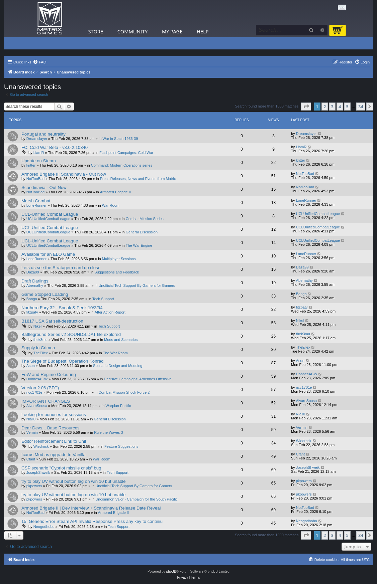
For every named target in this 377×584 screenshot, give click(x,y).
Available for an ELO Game (48, 254)
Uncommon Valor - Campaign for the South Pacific (136, 499)
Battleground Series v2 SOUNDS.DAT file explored (71, 334)
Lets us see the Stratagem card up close (60, 267)
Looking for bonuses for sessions (53, 414)
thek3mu (40, 340)
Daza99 (32, 272)
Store (95, 31)
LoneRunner (36, 205)
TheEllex (40, 353)
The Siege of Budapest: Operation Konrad (62, 361)
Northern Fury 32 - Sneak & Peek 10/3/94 (62, 307)
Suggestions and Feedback (116, 272)
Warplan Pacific (118, 406)
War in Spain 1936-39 (120, 139)
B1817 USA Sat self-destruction (52, 321)
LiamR (38, 153)
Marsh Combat (35, 200)
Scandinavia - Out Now (44, 187)
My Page (172, 31)
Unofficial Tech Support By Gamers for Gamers (136, 285)
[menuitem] (39, 62)
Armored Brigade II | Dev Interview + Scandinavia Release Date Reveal (91, 508)
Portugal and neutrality (43, 134)
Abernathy (34, 285)
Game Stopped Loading (44, 294)
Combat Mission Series (145, 219)
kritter (31, 165)
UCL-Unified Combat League (49, 214)
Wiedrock (41, 446)
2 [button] (324, 107)
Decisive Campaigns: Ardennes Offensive (137, 379)
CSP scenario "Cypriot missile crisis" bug (61, 467)
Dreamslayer (36, 139)
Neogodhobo (44, 527)
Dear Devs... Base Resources (50, 427)
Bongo (31, 299)
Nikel (37, 326)
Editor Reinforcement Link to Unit (53, 441)
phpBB (171, 571)
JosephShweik (38, 472)
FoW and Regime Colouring (48, 374)
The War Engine (139, 245)
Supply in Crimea (38, 347)
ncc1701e (34, 392)
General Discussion (142, 232)
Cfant (30, 459)
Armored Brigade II (115, 192)
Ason (30, 366)
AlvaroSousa (36, 406)
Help (203, 31)
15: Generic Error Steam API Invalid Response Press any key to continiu (92, 521)
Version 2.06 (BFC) (40, 387)
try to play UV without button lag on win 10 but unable (73, 481)
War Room (110, 205)
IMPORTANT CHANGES (45, 401)
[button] (306, 107)
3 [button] (332, 107)
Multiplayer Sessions (119, 259)
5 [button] (347, 107)
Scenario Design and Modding (117, 366)
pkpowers (34, 486)
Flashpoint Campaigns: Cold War (126, 153)
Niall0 (31, 419)
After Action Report (110, 312)
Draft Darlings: (35, 280)
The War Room (115, 353)
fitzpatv (32, 312)
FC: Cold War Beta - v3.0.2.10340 (54, 147)
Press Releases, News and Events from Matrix (138, 179)
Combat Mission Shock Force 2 (124, 392)
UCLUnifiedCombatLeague (48, 219)
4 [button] (340, 107)
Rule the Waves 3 (108, 432)
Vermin (32, 432)
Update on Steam (38, 160)
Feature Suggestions (121, 446)
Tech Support (103, 299)
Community (132, 31)
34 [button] (360, 107)
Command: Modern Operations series (121, 165)
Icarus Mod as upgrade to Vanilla (53, 454)
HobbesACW (37, 379)
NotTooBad (35, 179)
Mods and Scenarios (120, 340)
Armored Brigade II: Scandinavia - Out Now (63, 174)
